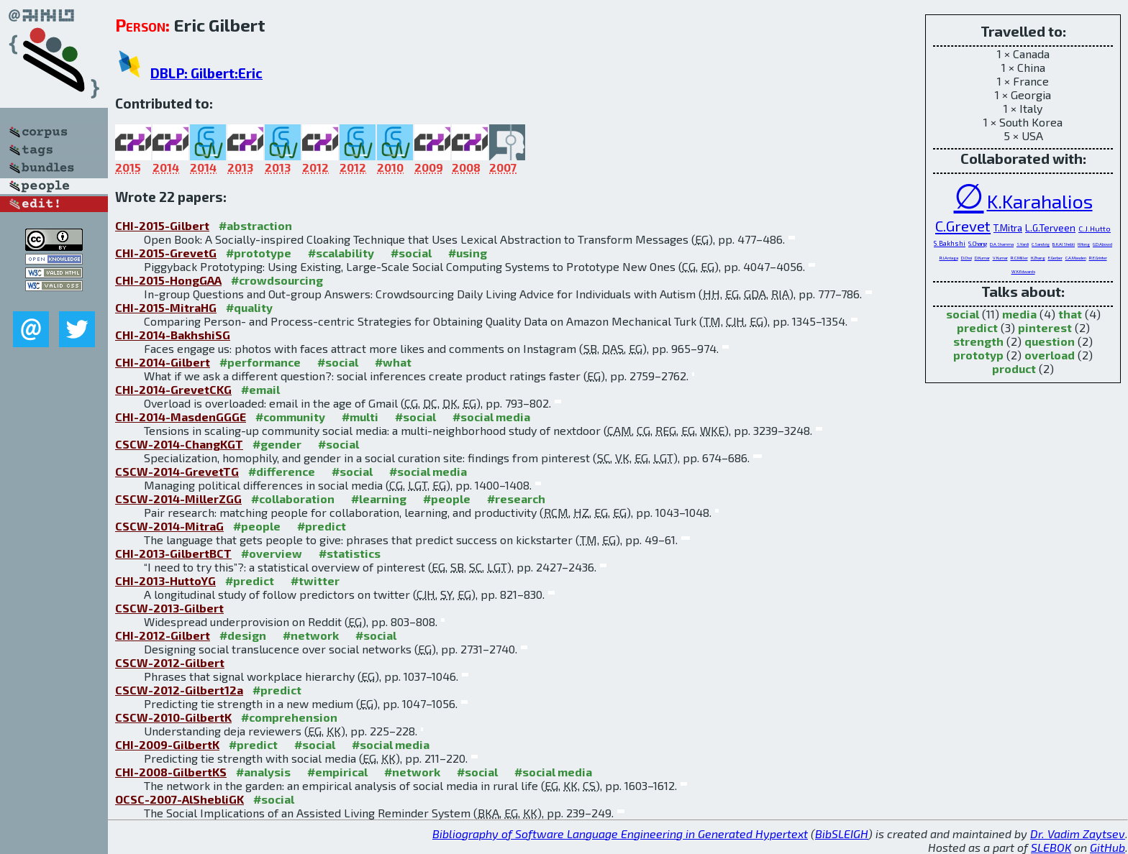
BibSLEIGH (841, 833)
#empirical (337, 772)
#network (311, 635)
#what (393, 362)
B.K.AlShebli (1063, 244)
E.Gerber (1055, 257)
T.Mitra (1007, 228)
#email (260, 389)
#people (446, 498)
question (1049, 341)
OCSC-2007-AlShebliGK (179, 799)
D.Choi (966, 257)
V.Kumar (1000, 257)
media (1019, 314)
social (962, 314)
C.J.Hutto (1094, 228)
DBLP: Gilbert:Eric (206, 73)
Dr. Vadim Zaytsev (1077, 833)
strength (978, 341)
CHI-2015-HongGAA (168, 280)
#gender (277, 444)
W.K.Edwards (1023, 271)
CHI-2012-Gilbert (162, 635)
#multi (360, 416)
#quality (249, 307)
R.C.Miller (1019, 257)
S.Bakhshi (949, 243)
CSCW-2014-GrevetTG (177, 471)
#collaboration (293, 498)
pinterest (1045, 327)
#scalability (341, 253)
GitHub (1107, 847)
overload (1049, 355)
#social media (491, 416)
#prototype (258, 253)
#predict (321, 526)
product (1014, 368)
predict (977, 327)
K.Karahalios (1040, 200)
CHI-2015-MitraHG (166, 307)
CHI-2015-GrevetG (166, 253)
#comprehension (289, 717)
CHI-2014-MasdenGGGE (180, 416)
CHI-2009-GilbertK (167, 744)
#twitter (315, 580)
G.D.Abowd (1102, 244)
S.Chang (977, 243)
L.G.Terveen (1050, 228)
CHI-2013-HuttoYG (165, 580)
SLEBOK (1051, 847)
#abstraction (255, 225)
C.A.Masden (1075, 257)
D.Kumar (982, 257)
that (1070, 314)
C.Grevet (963, 225)
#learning (378, 498)
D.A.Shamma (1002, 244)
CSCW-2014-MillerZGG (178, 498)
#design (242, 635)
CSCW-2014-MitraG (169, 526)
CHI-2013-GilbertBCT (173, 553)
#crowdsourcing (277, 280)
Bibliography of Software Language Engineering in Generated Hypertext (620, 833)
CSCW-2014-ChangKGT (179, 444)
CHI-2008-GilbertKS (171, 772)
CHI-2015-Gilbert (162, 225)
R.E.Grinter (1098, 257)
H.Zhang (1038, 257)
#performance (260, 362)
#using (467, 253)
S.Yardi (1022, 244)
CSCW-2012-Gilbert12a (179, 690)
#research (516, 498)
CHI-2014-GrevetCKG (173, 389)
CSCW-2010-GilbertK (173, 717)
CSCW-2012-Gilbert (169, 662)
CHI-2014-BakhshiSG (172, 334)
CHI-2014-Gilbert (162, 362)
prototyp (978, 355)
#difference (281, 471)
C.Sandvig (1041, 244)
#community (290, 416)
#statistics (350, 553)
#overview (271, 553)
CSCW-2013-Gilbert (169, 608)
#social (411, 253)
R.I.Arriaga (949, 257)
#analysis (263, 772)
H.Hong (1084, 244)
